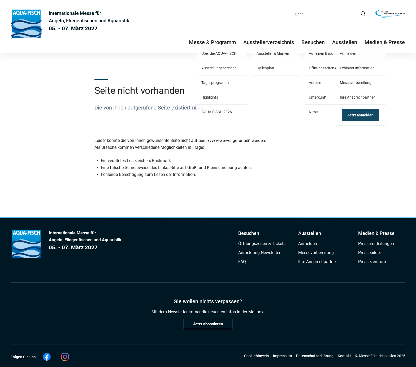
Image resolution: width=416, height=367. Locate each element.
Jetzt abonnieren (208, 324)
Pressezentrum (372, 261)
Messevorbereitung (316, 252)
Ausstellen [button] (344, 42)
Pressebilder (369, 252)
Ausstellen (309, 233)
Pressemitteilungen (376, 243)
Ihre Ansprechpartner (317, 261)
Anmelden (307, 243)
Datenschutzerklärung (314, 356)
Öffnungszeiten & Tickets (261, 243)
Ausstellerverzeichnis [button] (268, 42)
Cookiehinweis (256, 356)
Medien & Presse (385, 42)
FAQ (242, 261)
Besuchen (248, 233)
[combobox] (329, 13)
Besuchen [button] (313, 42)
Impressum (282, 356)
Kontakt (344, 356)
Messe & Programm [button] (212, 42)
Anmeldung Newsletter (259, 252)
